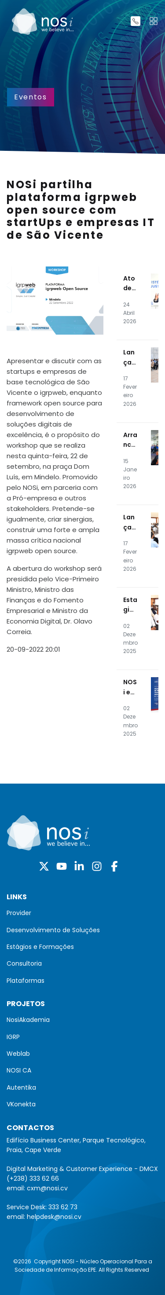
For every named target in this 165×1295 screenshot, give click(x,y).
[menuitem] (82, 913)
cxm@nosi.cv (47, 1188)
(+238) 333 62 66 (33, 1178)
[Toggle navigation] (153, 21)
